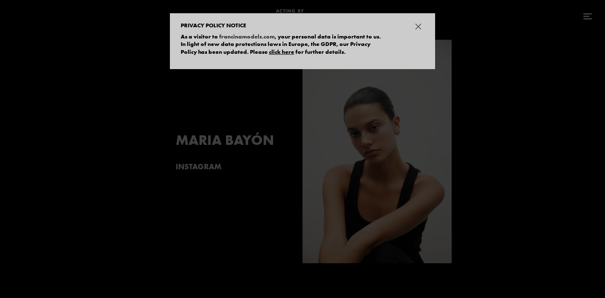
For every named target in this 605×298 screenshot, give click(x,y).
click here (281, 51)
